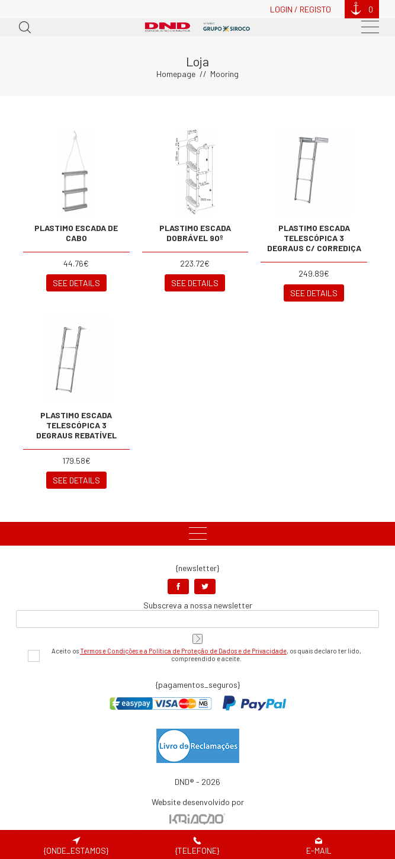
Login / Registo (300, 9)
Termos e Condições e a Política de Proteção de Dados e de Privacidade (183, 651)
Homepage (175, 74)
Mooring (224, 74)
